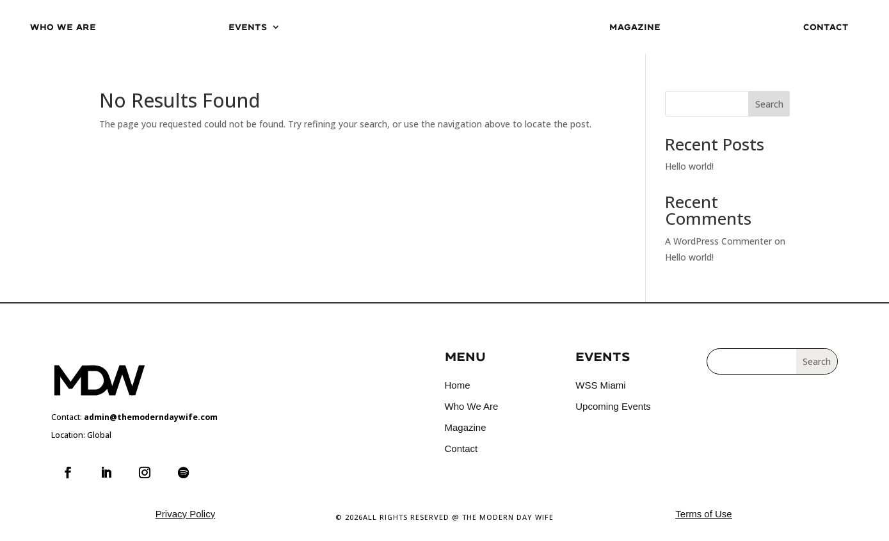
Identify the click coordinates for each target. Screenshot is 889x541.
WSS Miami (600, 385)
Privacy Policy (185, 513)
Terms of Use (703, 513)
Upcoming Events (613, 406)
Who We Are (63, 27)
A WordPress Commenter (718, 241)
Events (248, 27)
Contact (826, 27)
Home (457, 385)
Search (769, 104)
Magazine (635, 27)
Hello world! (689, 166)
